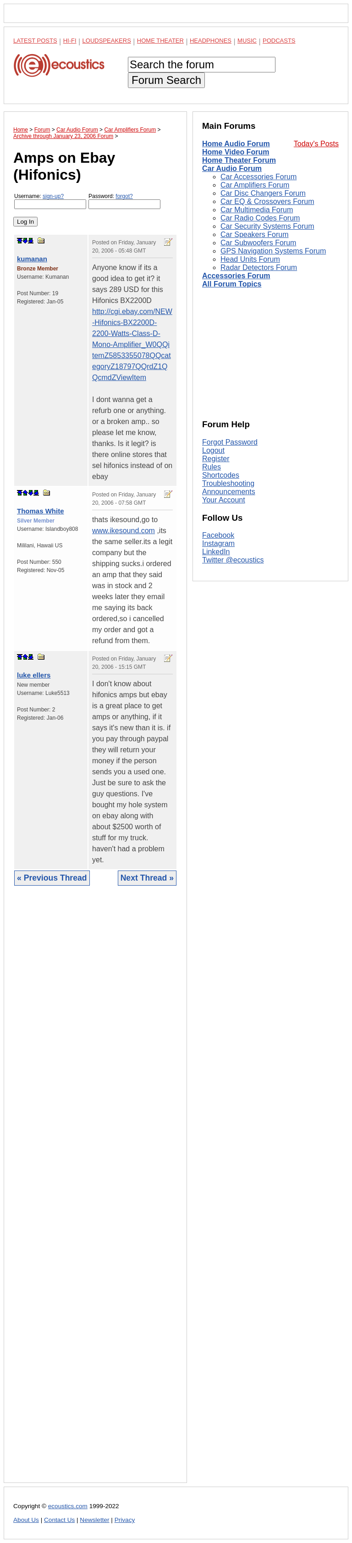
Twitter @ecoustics (233, 560)
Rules (211, 467)
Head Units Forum (250, 259)
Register (216, 459)
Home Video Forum (235, 152)
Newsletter (94, 1519)
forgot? (124, 196)
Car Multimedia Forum (256, 210)
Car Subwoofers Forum (258, 243)
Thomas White (40, 511)
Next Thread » (147, 877)
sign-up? (53, 196)
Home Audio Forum (236, 144)
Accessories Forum (236, 276)
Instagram (218, 543)
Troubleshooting (228, 483)
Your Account (223, 500)
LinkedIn (216, 552)
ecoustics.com (68, 1506)
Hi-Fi (70, 40)
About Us (26, 1519)
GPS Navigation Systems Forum (273, 251)
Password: (124, 201)
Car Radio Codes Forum (260, 218)
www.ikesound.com (123, 531)
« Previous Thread (52, 877)
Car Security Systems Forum (267, 226)
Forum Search (166, 80)
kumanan (32, 259)
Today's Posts (316, 144)
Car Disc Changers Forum (263, 193)
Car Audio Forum (232, 168)
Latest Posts (35, 40)
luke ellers (33, 675)
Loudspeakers (106, 40)
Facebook (218, 535)
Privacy (125, 1519)
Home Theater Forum (239, 160)
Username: (50, 201)
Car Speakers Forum (254, 234)
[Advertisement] (95, 1191)
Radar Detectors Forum (258, 267)
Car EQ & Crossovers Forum (267, 201)
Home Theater (160, 40)
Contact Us (59, 1519)
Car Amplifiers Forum (254, 185)
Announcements (228, 492)
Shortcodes (220, 475)
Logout (213, 450)
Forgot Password (230, 442)
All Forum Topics (231, 284)
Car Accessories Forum (258, 177)
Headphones (210, 40)
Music (247, 40)
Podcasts (279, 40)
